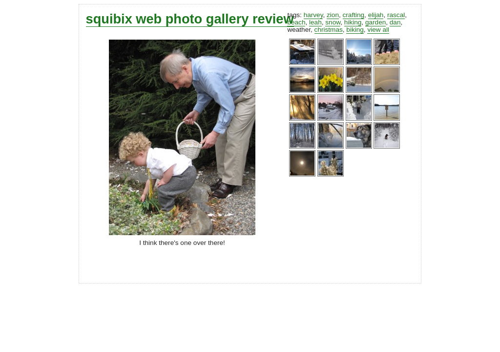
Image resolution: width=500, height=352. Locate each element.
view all (378, 29)
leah (315, 22)
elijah (376, 15)
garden (375, 22)
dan (395, 22)
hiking (353, 22)
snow (332, 22)
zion (333, 15)
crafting (354, 15)
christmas (328, 29)
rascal (396, 15)
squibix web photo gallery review (190, 18)
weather (299, 29)
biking (355, 29)
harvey (313, 15)
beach (296, 22)
